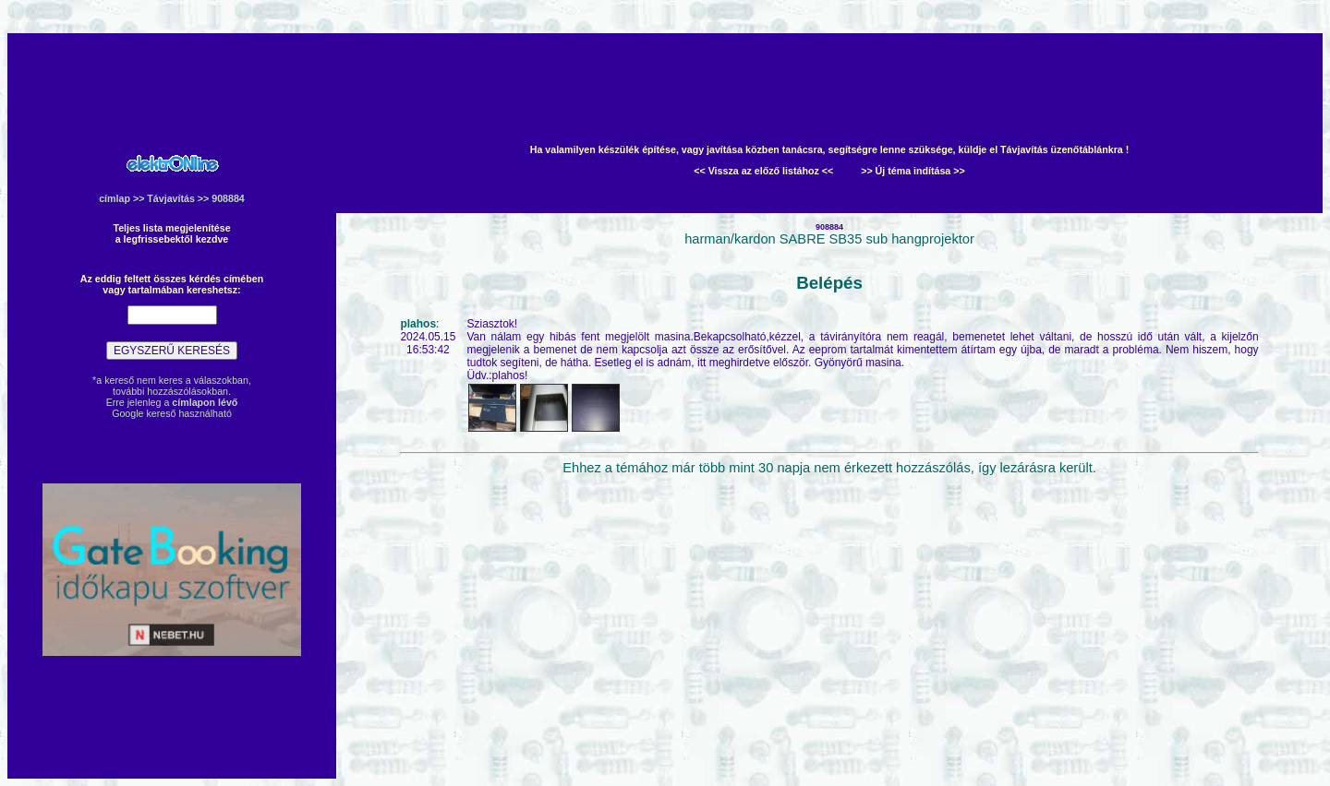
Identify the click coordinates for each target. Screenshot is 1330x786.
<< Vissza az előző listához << (763, 170)
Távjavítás (171, 198)
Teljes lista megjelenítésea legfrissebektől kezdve (171, 233)
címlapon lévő (204, 402)
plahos (418, 323)
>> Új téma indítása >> (913, 170)
